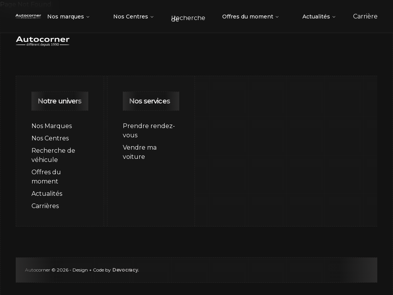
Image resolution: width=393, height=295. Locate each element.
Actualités (319, 16)
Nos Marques (51, 126)
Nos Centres (133, 16)
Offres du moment (250, 16)
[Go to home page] (28, 16)
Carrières (45, 206)
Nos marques (68, 16)
